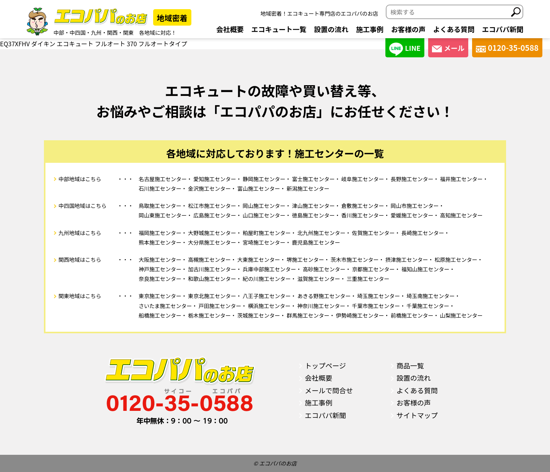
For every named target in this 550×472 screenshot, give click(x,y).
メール (448, 48)
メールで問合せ (329, 390)
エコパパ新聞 (502, 29)
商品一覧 (410, 365)
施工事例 (369, 29)
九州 (96, 32)
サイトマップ (417, 415)
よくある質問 (453, 29)
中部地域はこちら (79, 179)
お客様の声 (408, 29)
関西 (112, 32)
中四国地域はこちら (82, 205)
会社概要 (230, 29)
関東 (128, 32)
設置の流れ (331, 29)
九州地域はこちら (79, 233)
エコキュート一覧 (278, 29)
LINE (405, 49)
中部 (58, 32)
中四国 (78, 32)
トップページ (325, 365)
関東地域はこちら (79, 296)
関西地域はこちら (79, 259)
